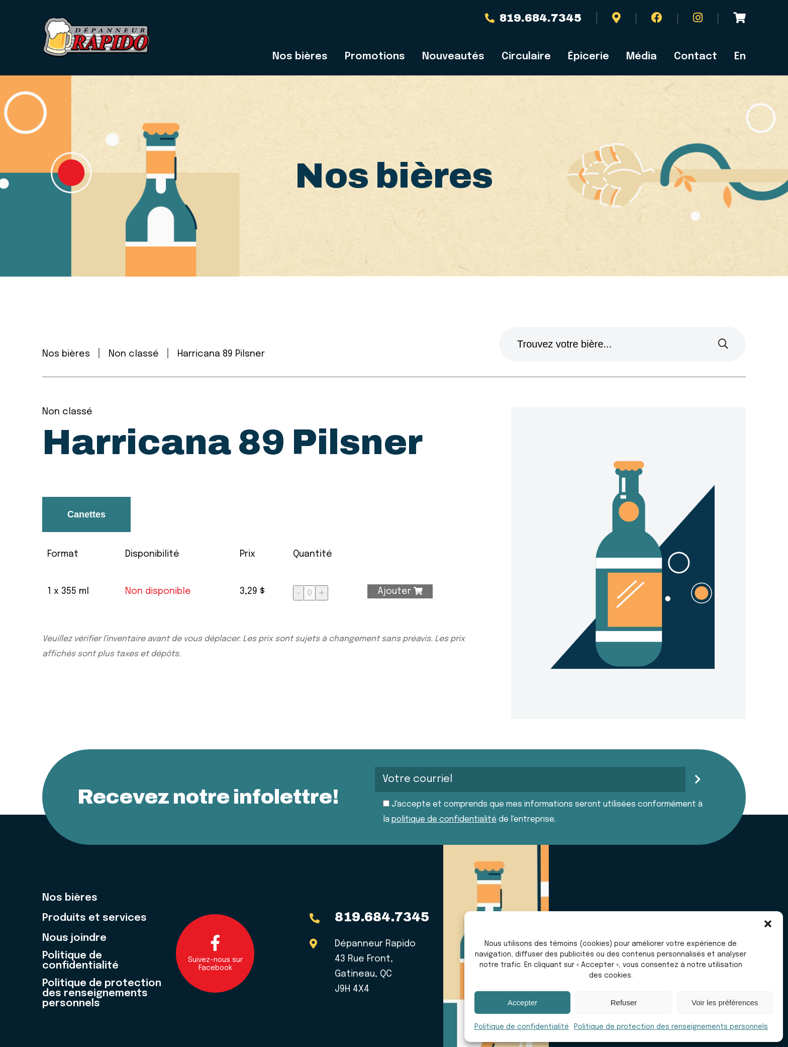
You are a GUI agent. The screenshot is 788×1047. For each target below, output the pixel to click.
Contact (695, 56)
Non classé (134, 354)
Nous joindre (74, 938)
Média (641, 56)
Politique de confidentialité (521, 1026)
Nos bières (300, 56)
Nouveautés (453, 56)
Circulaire (526, 56)
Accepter (522, 1002)
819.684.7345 (533, 18)
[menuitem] (736, 56)
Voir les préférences (725, 1002)
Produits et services (94, 918)
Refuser (624, 1002)
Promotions (375, 56)
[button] (768, 924)
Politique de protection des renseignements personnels (671, 1026)
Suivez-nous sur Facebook (215, 953)
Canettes (86, 514)
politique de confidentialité (444, 819)
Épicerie (588, 56)
